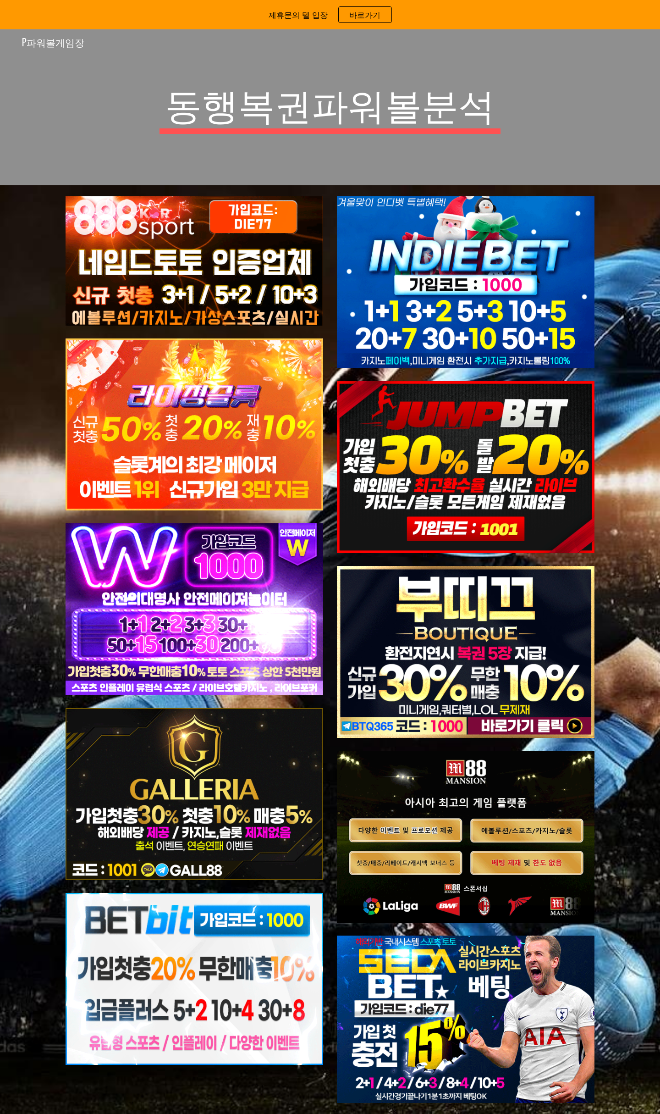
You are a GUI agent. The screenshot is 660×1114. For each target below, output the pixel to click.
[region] (330, 14)
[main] (330, 107)
